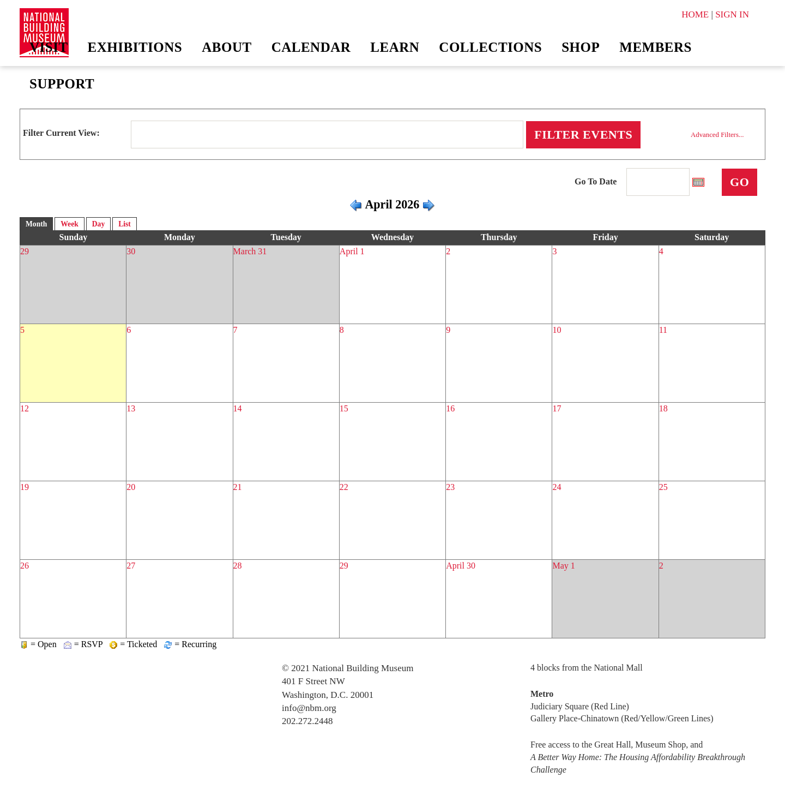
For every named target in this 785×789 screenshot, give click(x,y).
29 (24, 251)
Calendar (311, 47)
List (124, 224)
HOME (695, 14)
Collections (490, 47)
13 (130, 408)
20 (130, 487)
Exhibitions (135, 47)
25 (663, 487)
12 (24, 408)
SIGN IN (732, 14)
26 (24, 565)
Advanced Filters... (717, 135)
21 (237, 487)
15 (344, 408)
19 (24, 487)
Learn (394, 47)
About (226, 47)
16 (450, 408)
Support (61, 83)
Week (69, 224)
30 (130, 251)
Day (98, 224)
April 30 (460, 565)
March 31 (250, 251)
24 (556, 487)
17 (556, 408)
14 (237, 408)
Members (655, 47)
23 (450, 487)
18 (663, 408)
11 (663, 329)
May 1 (563, 565)
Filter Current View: (61, 133)
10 (556, 329)
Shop (580, 47)
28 (237, 565)
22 (344, 487)
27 (130, 565)
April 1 (352, 251)
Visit (48, 47)
